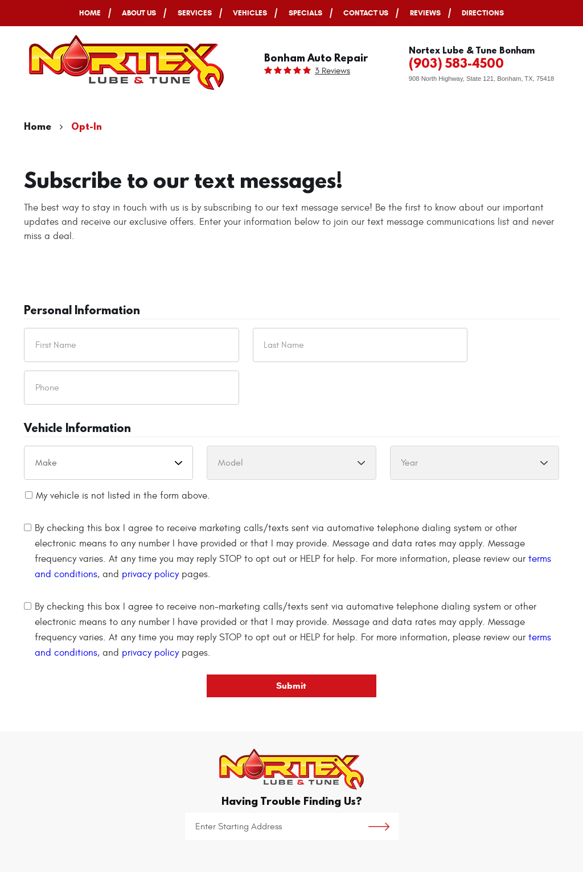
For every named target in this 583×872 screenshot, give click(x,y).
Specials (305, 13)
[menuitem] (90, 13)
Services (195, 13)
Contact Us (365, 13)
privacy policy (150, 574)
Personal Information (82, 311)
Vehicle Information (77, 428)
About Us (139, 13)
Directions (483, 13)
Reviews (425, 13)
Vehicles (250, 13)
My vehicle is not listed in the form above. (123, 495)
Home (90, 13)
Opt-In (86, 126)
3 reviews (332, 71)
